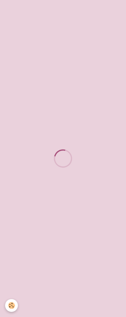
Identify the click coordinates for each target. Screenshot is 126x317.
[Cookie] (11, 305)
